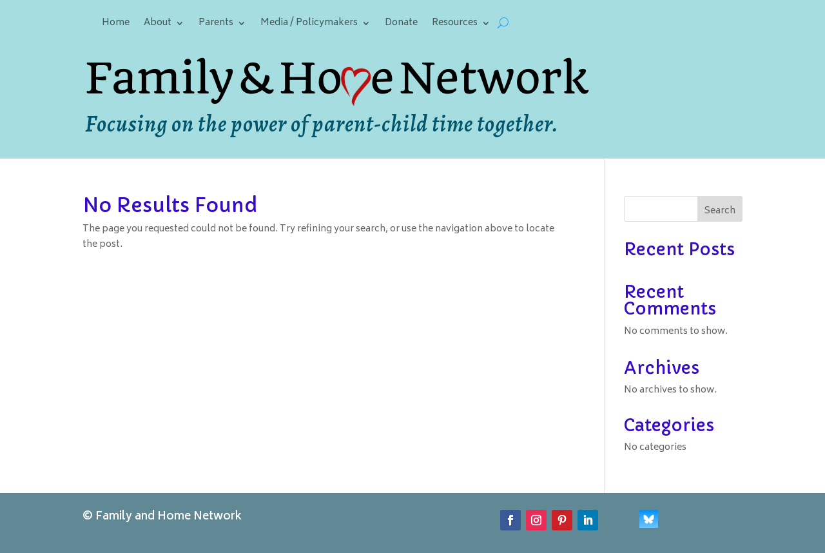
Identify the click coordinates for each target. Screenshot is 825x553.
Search (719, 211)
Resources (455, 25)
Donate (401, 25)
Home (116, 25)
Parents (216, 25)
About (157, 25)
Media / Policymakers (309, 25)
